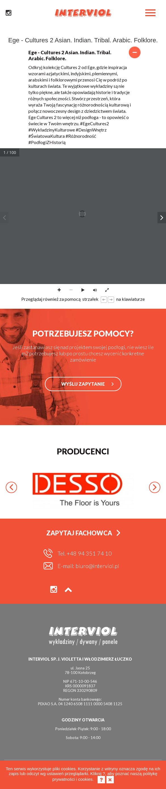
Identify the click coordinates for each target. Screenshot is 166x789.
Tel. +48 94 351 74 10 (85, 553)
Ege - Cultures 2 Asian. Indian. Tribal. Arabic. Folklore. (83, 55)
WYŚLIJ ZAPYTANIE (83, 384)
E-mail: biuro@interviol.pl (88, 565)
